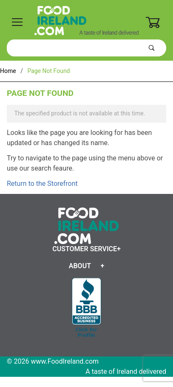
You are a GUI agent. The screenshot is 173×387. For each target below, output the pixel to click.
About (80, 266)
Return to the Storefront (42, 183)
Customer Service (84, 249)
